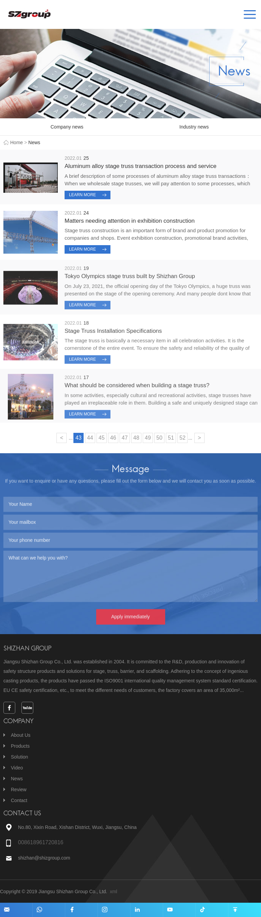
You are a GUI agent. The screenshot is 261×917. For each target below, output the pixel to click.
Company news (67, 127)
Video (17, 767)
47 (125, 438)
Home (16, 142)
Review (19, 789)
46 (113, 438)
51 (171, 438)
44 (90, 438)
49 (148, 438)
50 (159, 438)
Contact (19, 800)
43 (78, 438)
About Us (21, 735)
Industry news (194, 127)
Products (20, 746)
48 (136, 438)
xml (113, 891)
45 (102, 438)
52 (182, 438)
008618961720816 (40, 842)
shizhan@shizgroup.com (44, 858)
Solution (19, 757)
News (17, 778)
